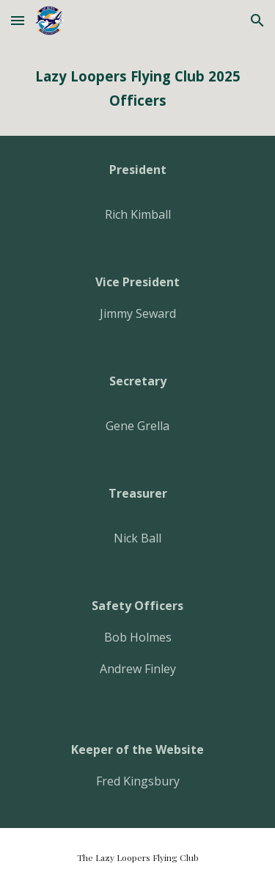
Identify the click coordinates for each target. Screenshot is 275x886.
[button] (17, 20)
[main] (138, 88)
